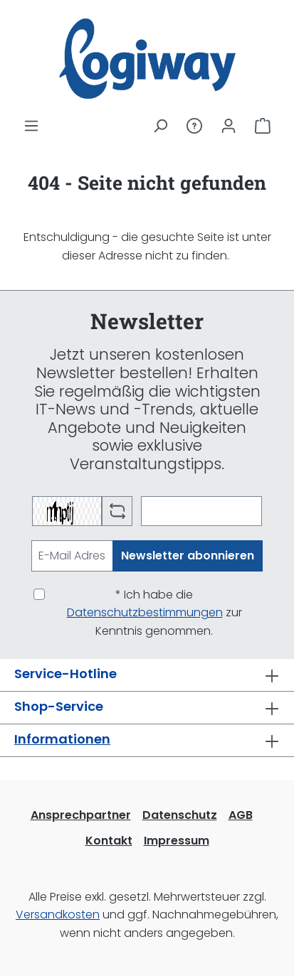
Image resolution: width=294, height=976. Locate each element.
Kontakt (108, 840)
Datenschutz (179, 815)
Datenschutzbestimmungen (145, 612)
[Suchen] (160, 126)
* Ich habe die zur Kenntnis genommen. (154, 612)
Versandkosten (58, 914)
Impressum (176, 840)
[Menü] (31, 126)
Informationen (62, 739)
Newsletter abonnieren (187, 555)
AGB (241, 815)
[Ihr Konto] (228, 126)
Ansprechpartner (81, 815)
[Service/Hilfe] (194, 126)
